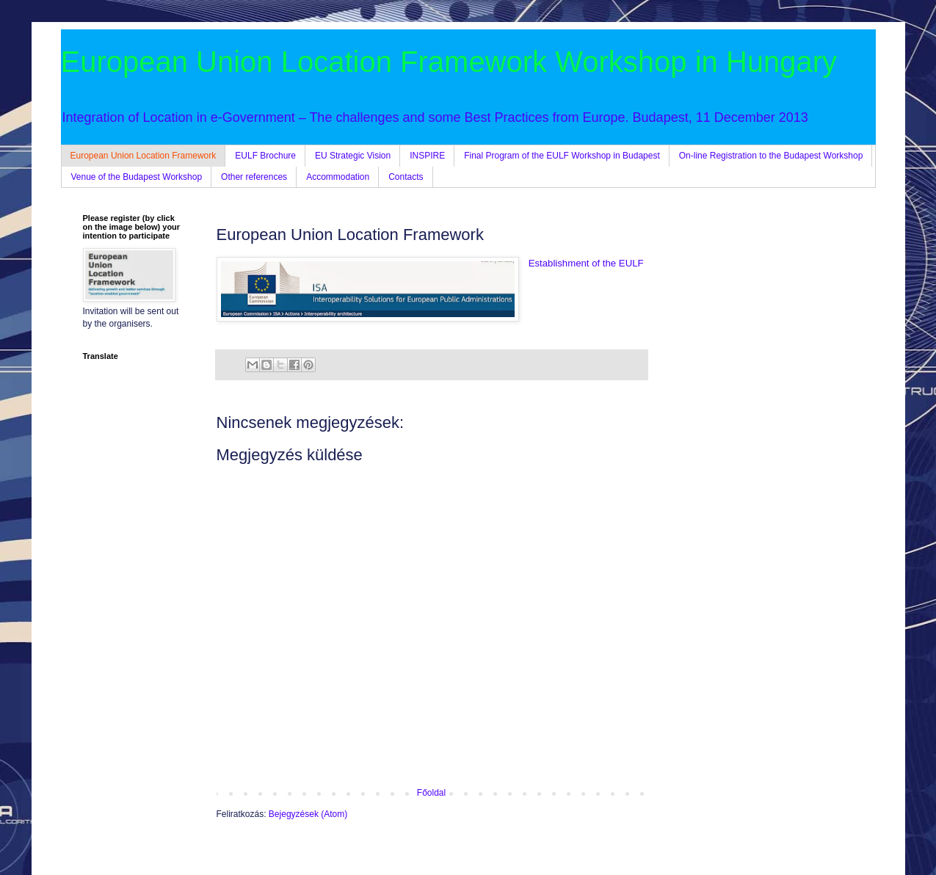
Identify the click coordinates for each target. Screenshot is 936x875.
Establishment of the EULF (586, 263)
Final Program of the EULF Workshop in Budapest (562, 155)
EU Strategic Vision (353, 155)
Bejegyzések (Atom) (308, 814)
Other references (254, 177)
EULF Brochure (265, 155)
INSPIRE (427, 155)
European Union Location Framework (143, 155)
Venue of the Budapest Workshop (137, 177)
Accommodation (337, 177)
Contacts (405, 177)
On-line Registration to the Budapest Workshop (771, 155)
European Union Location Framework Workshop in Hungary (449, 62)
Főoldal (431, 793)
